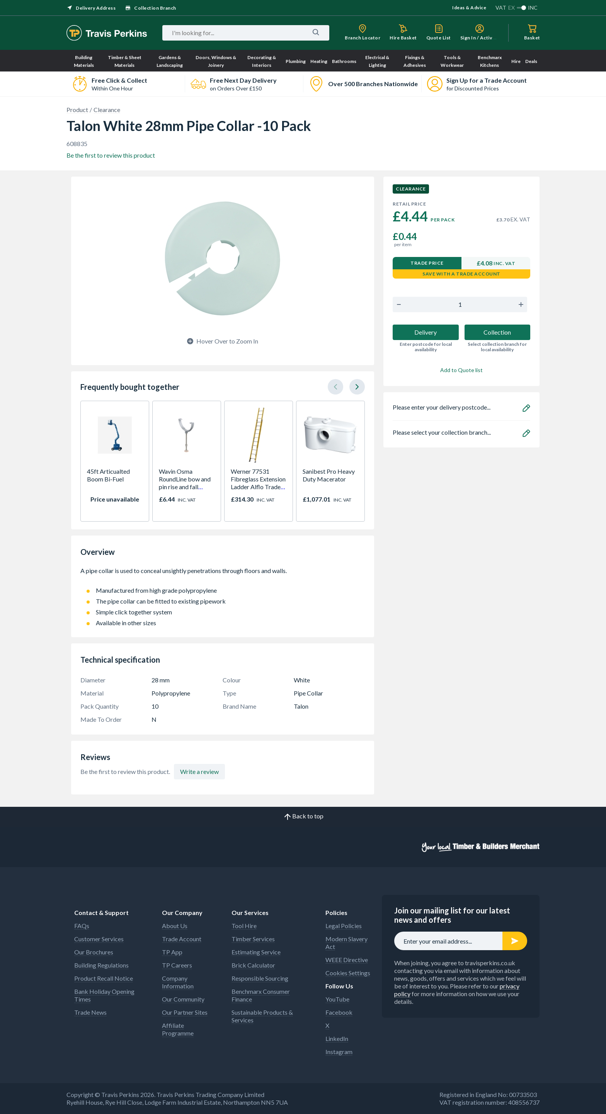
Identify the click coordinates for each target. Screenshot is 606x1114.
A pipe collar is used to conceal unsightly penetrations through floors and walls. (222, 574)
